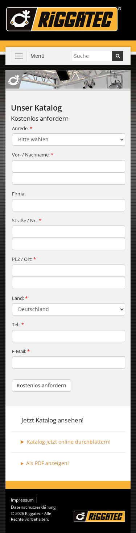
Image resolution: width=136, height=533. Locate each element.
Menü (37, 55)
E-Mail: (21, 351)
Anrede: (22, 128)
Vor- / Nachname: (32, 154)
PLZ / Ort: (24, 259)
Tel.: (18, 324)
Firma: (18, 193)
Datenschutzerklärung (33, 507)
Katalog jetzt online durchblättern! (69, 441)
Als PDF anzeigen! (47, 463)
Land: (20, 298)
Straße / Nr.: (26, 220)
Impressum (22, 500)
